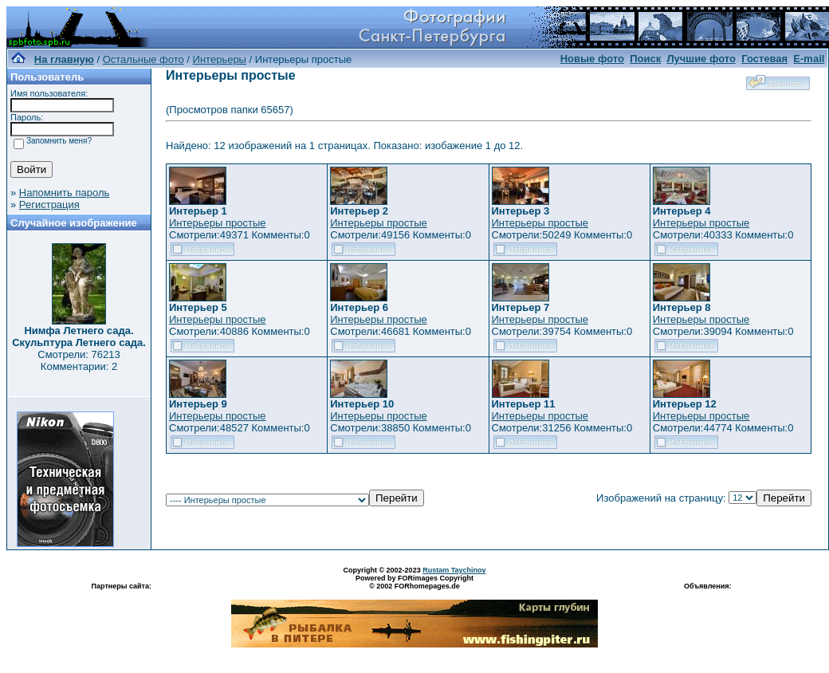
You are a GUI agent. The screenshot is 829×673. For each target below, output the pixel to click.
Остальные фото (143, 59)
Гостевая (764, 59)
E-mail (808, 59)
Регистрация (49, 205)
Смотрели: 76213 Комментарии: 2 (78, 360)
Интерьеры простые (217, 223)
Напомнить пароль (64, 193)
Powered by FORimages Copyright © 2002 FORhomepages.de (414, 582)
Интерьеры (219, 59)
